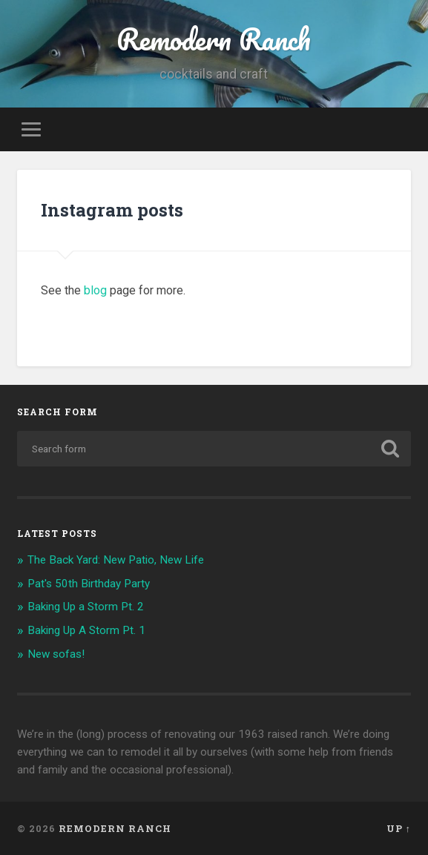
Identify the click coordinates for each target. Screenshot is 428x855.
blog (95, 290)
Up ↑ (398, 828)
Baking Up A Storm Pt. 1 (86, 630)
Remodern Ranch (213, 39)
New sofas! (56, 654)
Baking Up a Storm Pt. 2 (85, 606)
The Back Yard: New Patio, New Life (115, 560)
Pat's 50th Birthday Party (88, 583)
